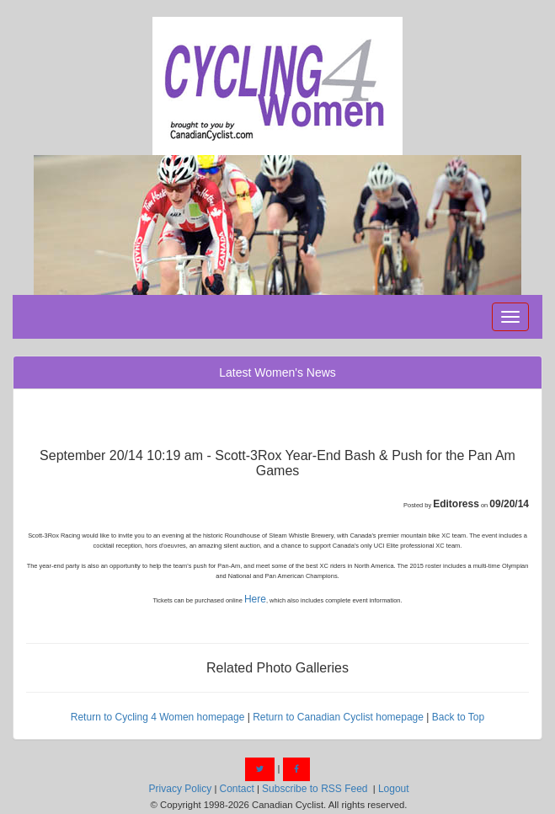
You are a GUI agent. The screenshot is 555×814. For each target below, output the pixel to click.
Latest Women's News (277, 372)
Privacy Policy (180, 789)
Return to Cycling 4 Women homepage (158, 717)
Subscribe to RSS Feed (314, 789)
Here (255, 599)
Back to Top (458, 717)
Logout (393, 789)
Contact (236, 789)
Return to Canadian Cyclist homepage (338, 717)
